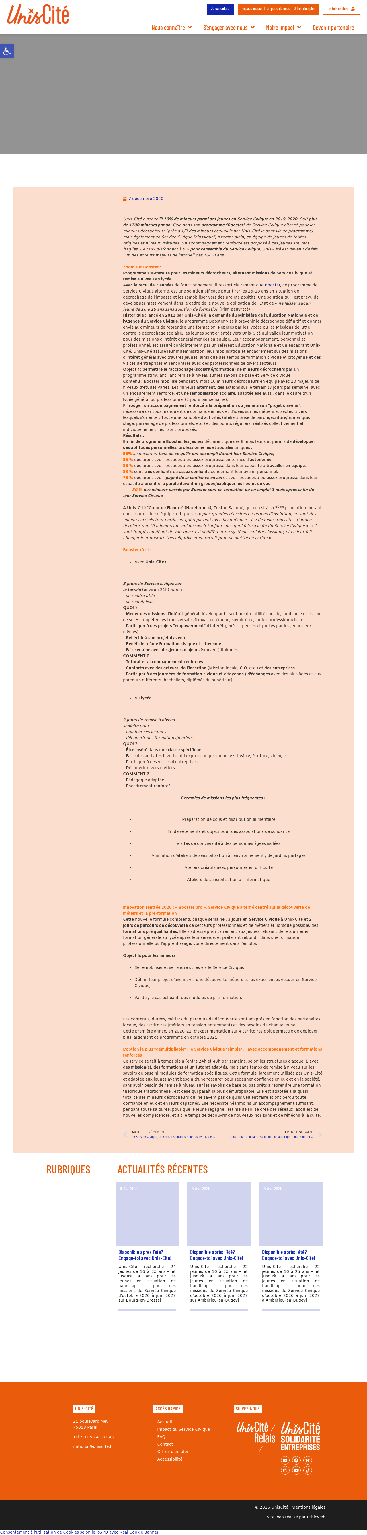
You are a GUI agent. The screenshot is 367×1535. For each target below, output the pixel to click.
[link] (7, 51)
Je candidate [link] (220, 8)
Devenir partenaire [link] (333, 27)
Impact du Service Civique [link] (182, 1429)
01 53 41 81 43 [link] (98, 1437)
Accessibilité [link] (169, 1459)
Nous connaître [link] (172, 27)
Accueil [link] (164, 1422)
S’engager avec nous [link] (229, 27)
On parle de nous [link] (278, 8)
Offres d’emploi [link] (304, 8)
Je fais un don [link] (341, 8)
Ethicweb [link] (316, 1517)
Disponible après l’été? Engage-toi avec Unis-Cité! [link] (144, 1254)
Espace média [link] (252, 8)
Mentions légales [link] (308, 1507)
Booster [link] (272, 285)
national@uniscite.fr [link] (93, 1447)
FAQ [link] (161, 1437)
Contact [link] (165, 1444)
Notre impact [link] (283, 27)
